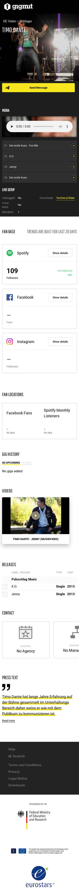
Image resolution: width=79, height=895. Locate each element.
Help (11, 749)
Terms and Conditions (25, 765)
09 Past (27, 462)
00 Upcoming (11, 462)
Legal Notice (17, 779)
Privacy (14, 772)
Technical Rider (65, 197)
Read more (8, 720)
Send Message (38, 87)
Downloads (16, 785)
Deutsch (19, 756)
